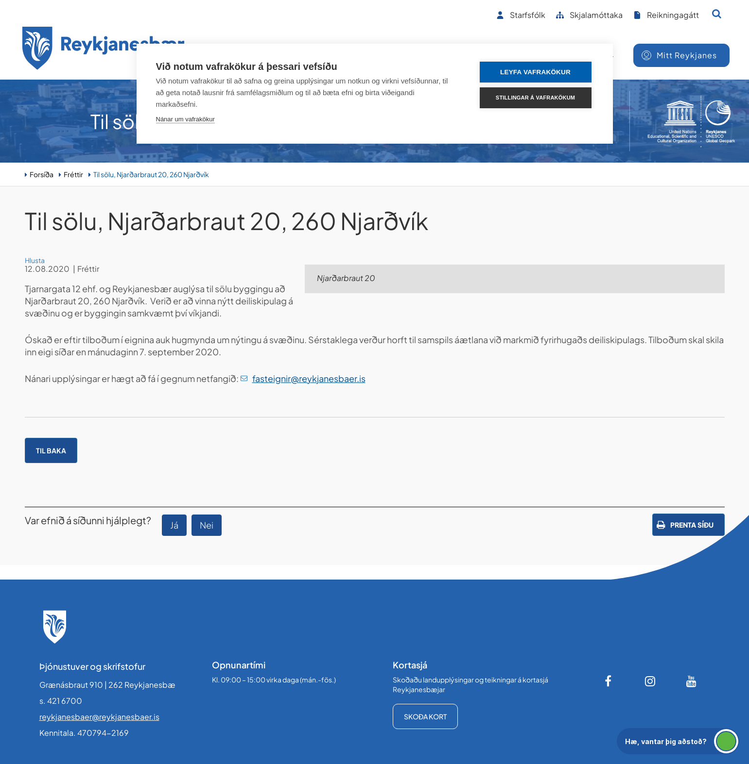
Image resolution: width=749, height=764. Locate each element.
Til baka (51, 450)
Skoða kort (425, 716)
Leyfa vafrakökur (535, 72)
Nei (206, 525)
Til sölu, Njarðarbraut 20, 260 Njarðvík (151, 174)
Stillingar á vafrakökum (535, 97)
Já (174, 525)
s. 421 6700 (60, 701)
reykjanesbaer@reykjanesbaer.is (99, 717)
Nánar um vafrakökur (185, 119)
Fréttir (73, 174)
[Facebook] (609, 681)
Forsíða (41, 174)
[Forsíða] (103, 49)
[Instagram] (650, 681)
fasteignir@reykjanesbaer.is (309, 378)
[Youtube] (691, 681)
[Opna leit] (717, 13)
